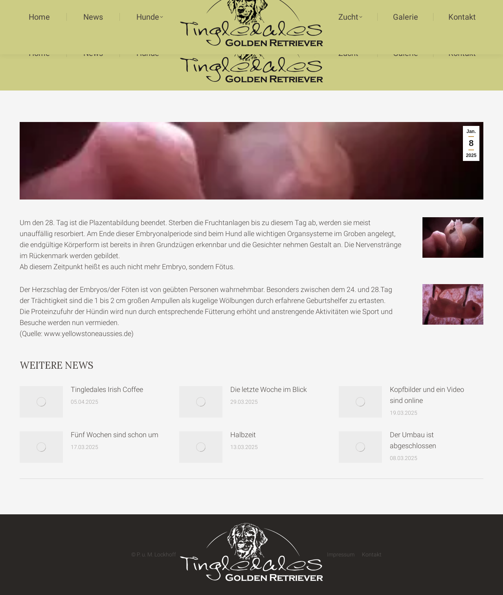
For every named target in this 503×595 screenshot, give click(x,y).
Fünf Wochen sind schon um (114, 435)
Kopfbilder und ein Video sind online (427, 395)
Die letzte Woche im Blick (268, 389)
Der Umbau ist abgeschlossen (413, 440)
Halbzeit (243, 435)
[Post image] (41, 402)
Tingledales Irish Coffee (107, 389)
